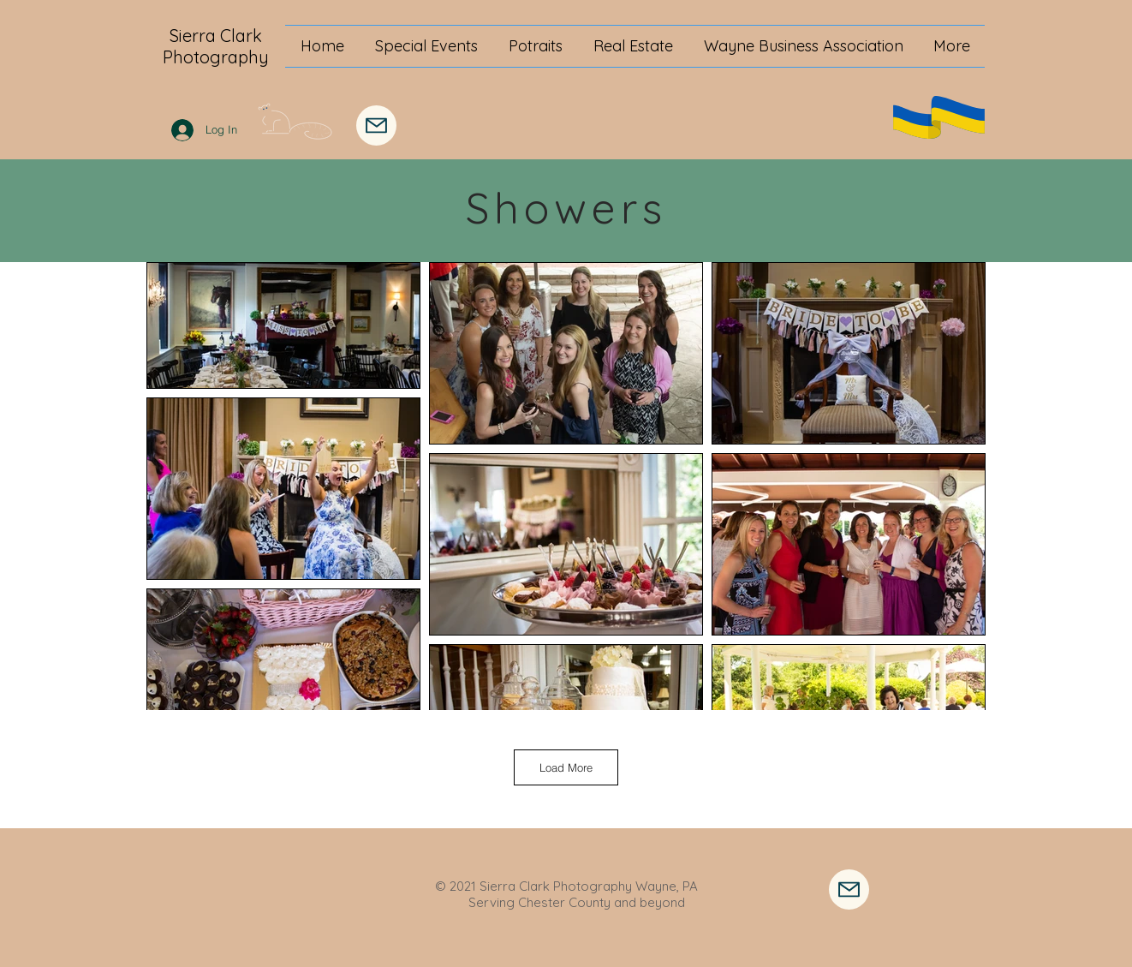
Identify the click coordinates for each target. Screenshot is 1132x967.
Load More (566, 767)
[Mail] (376, 125)
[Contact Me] (849, 889)
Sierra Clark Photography (216, 46)
